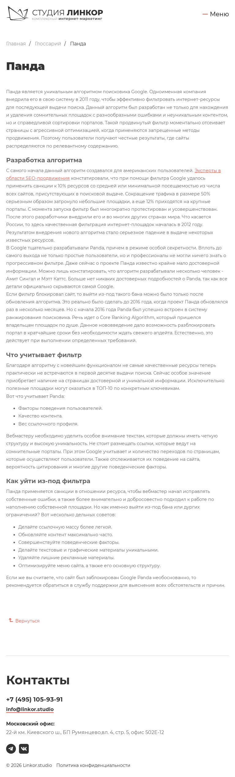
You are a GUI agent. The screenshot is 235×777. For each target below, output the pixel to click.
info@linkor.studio (30, 709)
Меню (219, 14)
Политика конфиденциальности (93, 765)
